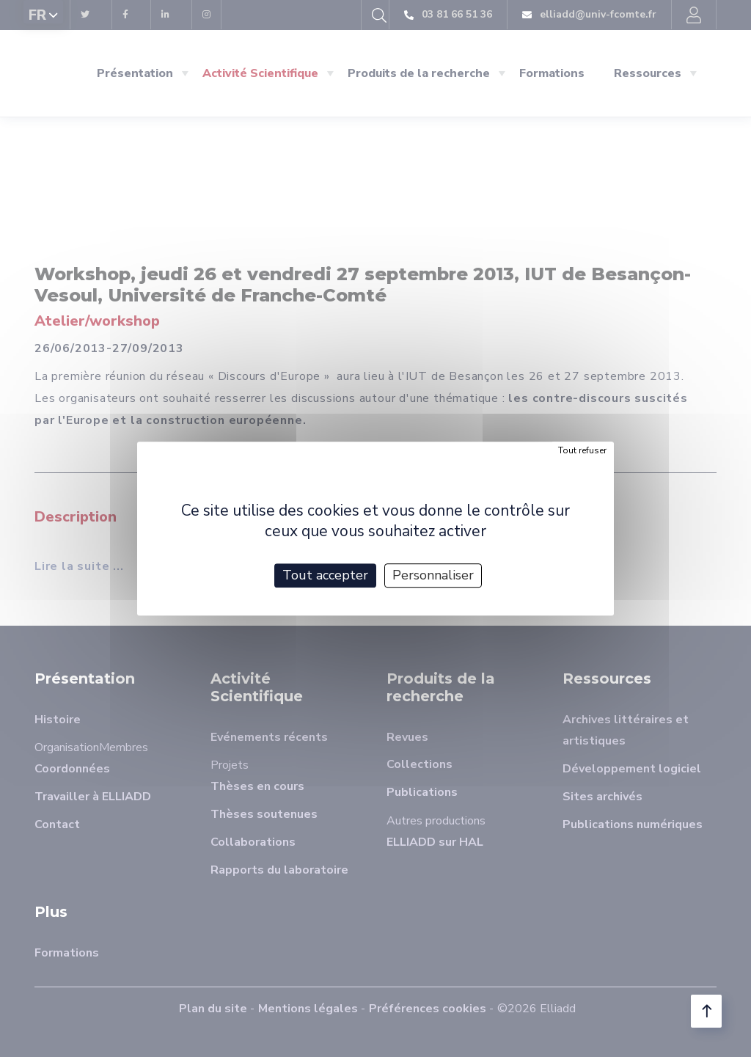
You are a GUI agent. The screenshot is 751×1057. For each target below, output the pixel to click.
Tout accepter (325, 575)
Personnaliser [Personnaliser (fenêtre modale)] (433, 575)
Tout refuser (582, 450)
